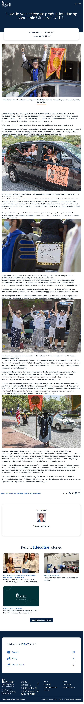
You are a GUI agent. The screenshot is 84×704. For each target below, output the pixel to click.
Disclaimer (45, 699)
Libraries (67, 684)
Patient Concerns (69, 687)
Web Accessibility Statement (72, 699)
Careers (47, 684)
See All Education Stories (41, 620)
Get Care (46, 690)
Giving (65, 682)
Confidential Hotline (50, 687)
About (45, 682)
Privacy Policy (53, 699)
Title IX (61, 699)
